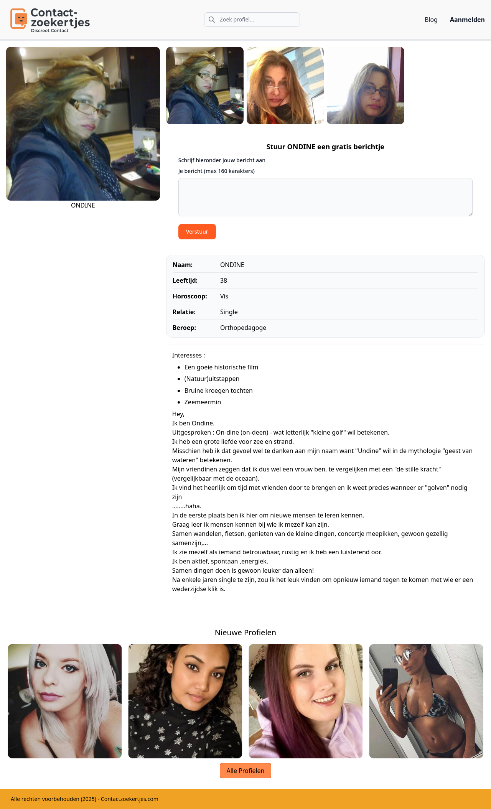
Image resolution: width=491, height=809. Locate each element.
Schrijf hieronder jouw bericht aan (221, 160)
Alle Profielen (245, 770)
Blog (431, 19)
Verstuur (197, 231)
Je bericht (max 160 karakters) (216, 171)
